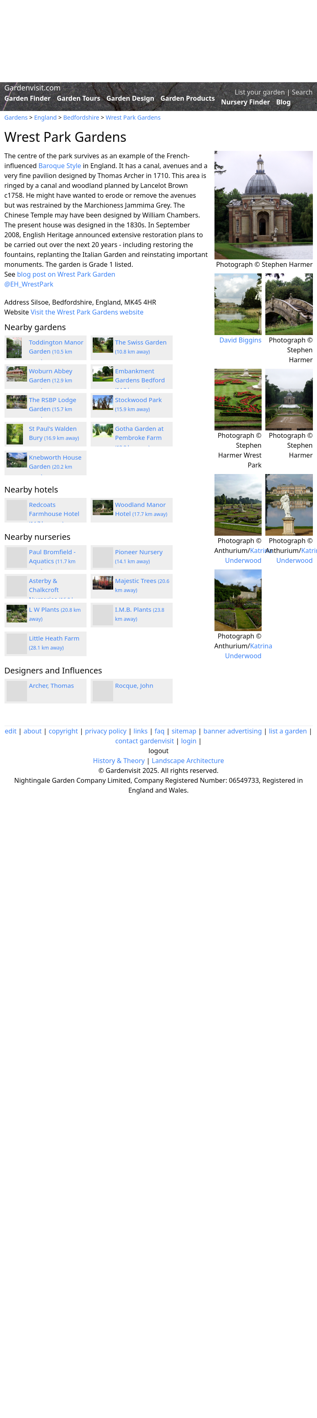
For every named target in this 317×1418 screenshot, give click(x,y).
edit (11, 731)
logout (158, 750)
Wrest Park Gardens (133, 117)
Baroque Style (60, 165)
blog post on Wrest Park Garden (66, 274)
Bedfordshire (81, 117)
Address (17, 302)
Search (302, 92)
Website (17, 312)
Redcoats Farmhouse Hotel (54, 513)
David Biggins (240, 340)
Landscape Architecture (188, 760)
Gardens (16, 117)
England (45, 117)
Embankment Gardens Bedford (140, 380)
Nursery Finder (245, 101)
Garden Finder (28, 98)
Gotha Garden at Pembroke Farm (139, 437)
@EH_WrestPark (29, 284)
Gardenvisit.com (33, 88)
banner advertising (232, 731)
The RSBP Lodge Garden (53, 409)
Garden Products (187, 98)
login (188, 740)
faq (159, 731)
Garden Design (130, 98)
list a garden (288, 731)
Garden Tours (78, 98)
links (141, 731)
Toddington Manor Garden (56, 351)
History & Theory (119, 760)
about (32, 731)
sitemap (184, 731)
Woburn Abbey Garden (51, 380)
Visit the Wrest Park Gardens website (87, 312)
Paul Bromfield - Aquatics (52, 561)
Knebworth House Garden (55, 466)
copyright (63, 731)
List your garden (260, 92)
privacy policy (105, 731)
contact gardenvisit (144, 740)
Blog (283, 101)
